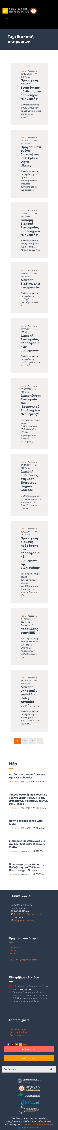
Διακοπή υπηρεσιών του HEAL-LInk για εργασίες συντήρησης (30, 696)
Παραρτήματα (34, 914)
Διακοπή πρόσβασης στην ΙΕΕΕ (29, 628)
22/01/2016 (26, 680)
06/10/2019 (26, 465)
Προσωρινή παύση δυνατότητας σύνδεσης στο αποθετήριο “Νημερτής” (31, 89)
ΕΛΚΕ (12, 953)
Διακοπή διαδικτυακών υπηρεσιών (30, 283)
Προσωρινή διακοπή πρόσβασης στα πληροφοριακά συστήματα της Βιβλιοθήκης (30, 553)
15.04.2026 (25, 874)
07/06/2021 (26, 329)
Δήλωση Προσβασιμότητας (24, 959)
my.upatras (15, 947)
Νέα (22, 71)
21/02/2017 (26, 618)
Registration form (19, 1032)
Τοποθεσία (19, 914)
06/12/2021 (26, 273)
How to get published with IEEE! (26, 822)
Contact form (17, 1035)
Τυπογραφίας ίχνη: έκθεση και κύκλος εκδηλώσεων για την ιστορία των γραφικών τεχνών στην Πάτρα (28, 799)
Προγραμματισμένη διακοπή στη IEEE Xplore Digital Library (31, 156)
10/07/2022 (26, 140)
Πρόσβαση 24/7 (29, 1058)
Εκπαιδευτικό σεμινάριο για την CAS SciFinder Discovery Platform (27, 844)
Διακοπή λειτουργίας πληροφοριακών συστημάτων (30, 343)
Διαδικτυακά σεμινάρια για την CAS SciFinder (27, 776)
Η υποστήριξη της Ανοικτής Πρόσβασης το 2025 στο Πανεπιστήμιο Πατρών (26, 867)
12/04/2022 (26, 213)
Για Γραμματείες (29, 1049)
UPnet (13, 950)
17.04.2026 (25, 828)
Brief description (18, 1028)
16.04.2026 (25, 851)
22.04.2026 (25, 782)
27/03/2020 (26, 389)
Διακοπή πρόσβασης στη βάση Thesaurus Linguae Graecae (29, 481)
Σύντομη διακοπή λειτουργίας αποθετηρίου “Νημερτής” (30, 227)
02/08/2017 (26, 531)
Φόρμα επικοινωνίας (24, 920)
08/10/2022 (26, 74)
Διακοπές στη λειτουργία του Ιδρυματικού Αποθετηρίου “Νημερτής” (31, 405)
